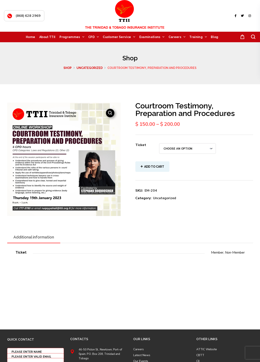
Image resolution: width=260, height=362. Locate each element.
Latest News (141, 355)
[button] (241, 37)
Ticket (140, 145)
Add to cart (154, 166)
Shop (67, 68)
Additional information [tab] (33, 237)
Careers (138, 349)
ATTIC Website (206, 349)
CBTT (200, 355)
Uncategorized (90, 68)
